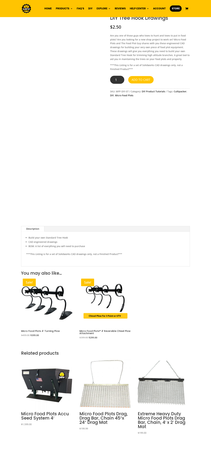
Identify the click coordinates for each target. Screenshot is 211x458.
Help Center (138, 8)
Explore (102, 8)
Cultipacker (180, 91)
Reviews (120, 8)
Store (176, 8)
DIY (90, 8)
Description (32, 228)
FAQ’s (80, 8)
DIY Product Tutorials (153, 91)
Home (48, 8)
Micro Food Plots (124, 95)
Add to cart (141, 80)
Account (159, 8)
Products (62, 8)
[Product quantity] (117, 80)
